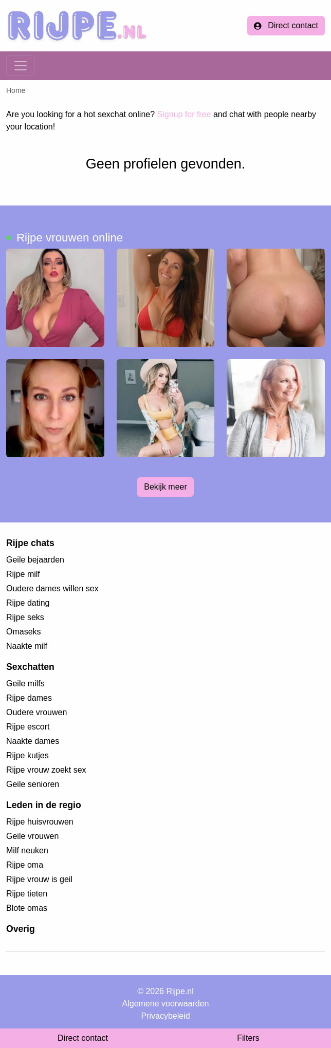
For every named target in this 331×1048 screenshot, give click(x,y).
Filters (248, 1038)
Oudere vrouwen (36, 712)
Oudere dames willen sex (52, 588)
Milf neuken (27, 850)
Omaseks (23, 631)
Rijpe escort (27, 726)
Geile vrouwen (32, 836)
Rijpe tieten (26, 893)
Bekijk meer (165, 486)
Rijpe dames (29, 698)
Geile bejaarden (35, 559)
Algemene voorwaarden (165, 1003)
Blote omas (26, 908)
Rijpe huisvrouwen (39, 821)
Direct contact (286, 25)
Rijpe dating (28, 602)
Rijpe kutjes (27, 755)
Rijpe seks (25, 617)
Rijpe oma (24, 864)
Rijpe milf (23, 574)
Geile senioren (32, 784)
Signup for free (184, 114)
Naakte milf (26, 646)
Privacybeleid (165, 1016)
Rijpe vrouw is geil (39, 879)
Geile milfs (25, 683)
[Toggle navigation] (20, 65)
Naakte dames (32, 741)
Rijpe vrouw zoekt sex (46, 769)
